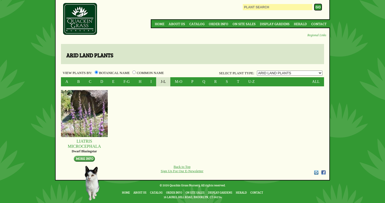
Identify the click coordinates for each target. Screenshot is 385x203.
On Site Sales (244, 23)
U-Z (251, 81)
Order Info (218, 23)
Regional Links (316, 35)
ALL (315, 81)
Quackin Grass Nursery (80, 19)
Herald (300, 23)
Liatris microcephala (84, 144)
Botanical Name (113, 73)
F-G (127, 81)
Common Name (148, 73)
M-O (178, 81)
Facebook (323, 172)
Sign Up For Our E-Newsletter (182, 171)
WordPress (316, 172)
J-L (163, 81)
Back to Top (182, 167)
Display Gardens (275, 23)
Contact (318, 23)
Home (159, 23)
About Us (177, 23)
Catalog (197, 23)
